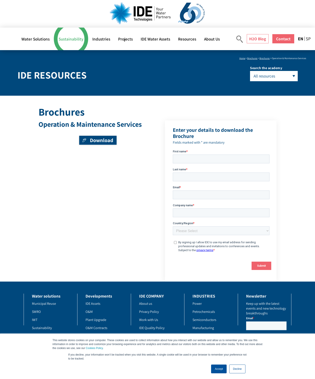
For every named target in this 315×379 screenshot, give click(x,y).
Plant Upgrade (96, 319)
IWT (35, 319)
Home (242, 58)
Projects (125, 39)
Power (197, 303)
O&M (89, 311)
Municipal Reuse (44, 303)
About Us (212, 39)
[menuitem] (301, 38)
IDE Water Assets (155, 39)
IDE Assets (93, 303)
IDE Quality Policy (151, 328)
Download (101, 140)
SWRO (36, 311)
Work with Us (148, 319)
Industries (101, 39)
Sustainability (71, 39)
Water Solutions (35, 39)
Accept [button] (219, 368)
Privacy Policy (149, 311)
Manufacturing (203, 328)
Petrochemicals (203, 311)
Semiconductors (204, 319)
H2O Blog (257, 38)
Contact (283, 38)
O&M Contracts (96, 328)
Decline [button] (237, 368)
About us (145, 303)
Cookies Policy (94, 348)
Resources (187, 39)
